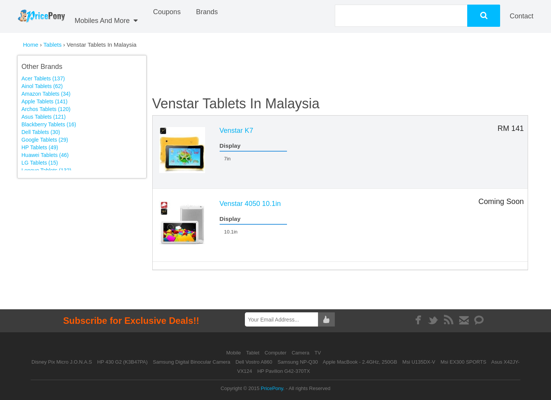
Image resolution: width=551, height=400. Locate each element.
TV (318, 353)
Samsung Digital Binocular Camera (191, 362)
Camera (301, 353)
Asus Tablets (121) (43, 117)
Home (30, 44)
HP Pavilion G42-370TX (283, 371)
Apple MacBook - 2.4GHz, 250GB (360, 362)
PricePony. (273, 388)
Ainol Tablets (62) (42, 86)
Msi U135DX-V (419, 362)
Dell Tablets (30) (40, 132)
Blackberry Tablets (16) (48, 124)
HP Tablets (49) (39, 147)
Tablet (253, 353)
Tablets (53, 44)
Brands (207, 12)
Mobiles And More (106, 20)
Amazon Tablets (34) (45, 94)
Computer (276, 353)
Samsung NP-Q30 (297, 362)
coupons (167, 12)
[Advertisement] (87, 235)
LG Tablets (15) (39, 163)
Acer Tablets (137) (43, 78)
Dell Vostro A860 (253, 362)
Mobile (234, 353)
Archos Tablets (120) (45, 109)
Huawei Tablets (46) (44, 155)
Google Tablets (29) (44, 140)
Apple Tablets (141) (44, 101)
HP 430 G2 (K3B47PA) (122, 362)
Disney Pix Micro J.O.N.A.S (61, 362)
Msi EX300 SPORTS (463, 362)
